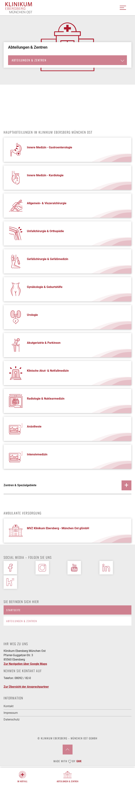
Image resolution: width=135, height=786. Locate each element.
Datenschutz (12, 719)
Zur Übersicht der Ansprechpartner (26, 686)
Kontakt (8, 706)
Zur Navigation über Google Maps (25, 664)
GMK (79, 761)
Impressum (11, 713)
